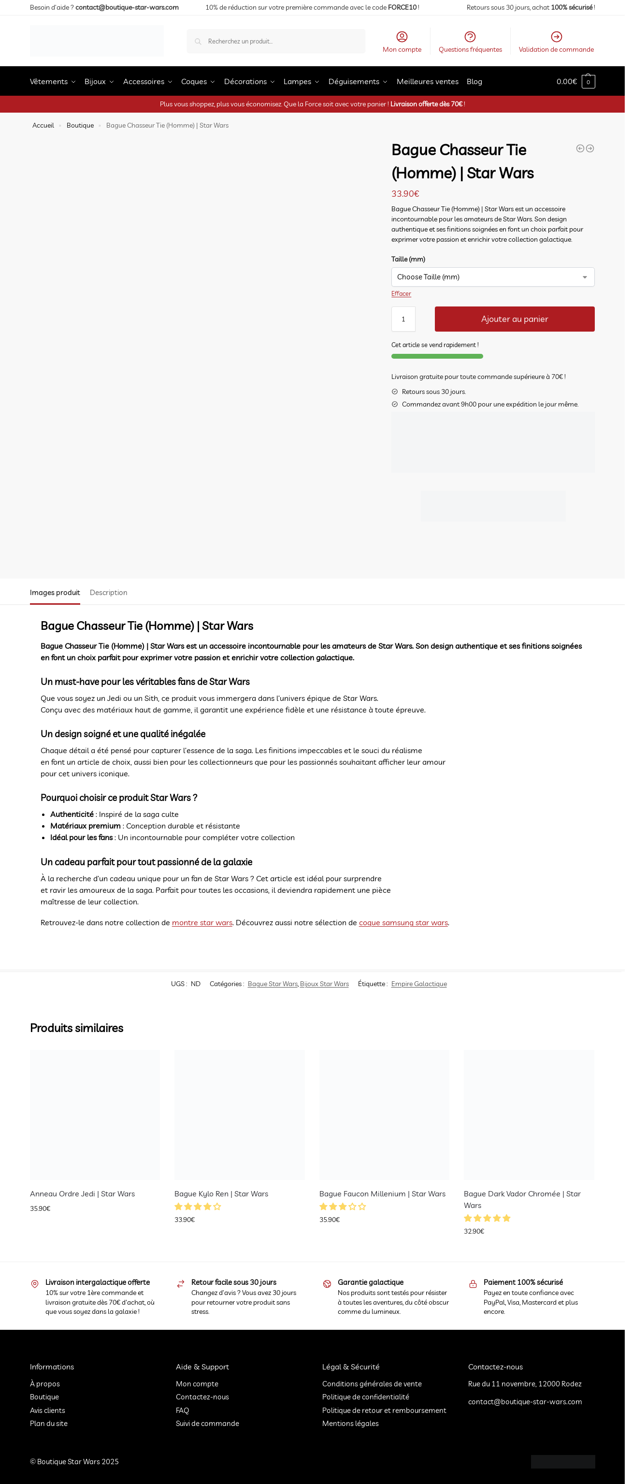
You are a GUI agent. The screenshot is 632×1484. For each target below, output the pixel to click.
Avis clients (47, 1410)
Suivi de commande (207, 1423)
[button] (198, 1206)
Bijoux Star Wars (324, 983)
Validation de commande (556, 42)
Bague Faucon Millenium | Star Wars (382, 1193)
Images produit (55, 592)
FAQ (182, 1410)
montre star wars (202, 922)
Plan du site (49, 1423)
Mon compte (402, 42)
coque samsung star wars (403, 922)
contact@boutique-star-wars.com (126, 7)
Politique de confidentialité (365, 1396)
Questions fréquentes (470, 42)
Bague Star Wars (273, 983)
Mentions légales (350, 1423)
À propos (45, 1383)
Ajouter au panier (514, 318)
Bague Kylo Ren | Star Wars (221, 1193)
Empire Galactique (419, 983)
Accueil (43, 125)
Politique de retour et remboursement (384, 1410)
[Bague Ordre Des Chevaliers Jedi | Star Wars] (590, 148)
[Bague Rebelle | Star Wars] (580, 148)
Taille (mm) (408, 259)
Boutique (80, 125)
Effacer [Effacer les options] (401, 293)
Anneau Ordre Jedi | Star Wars (82, 1193)
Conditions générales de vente (372, 1383)
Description (109, 592)
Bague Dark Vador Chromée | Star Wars (522, 1199)
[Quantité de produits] (403, 319)
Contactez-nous (202, 1396)
